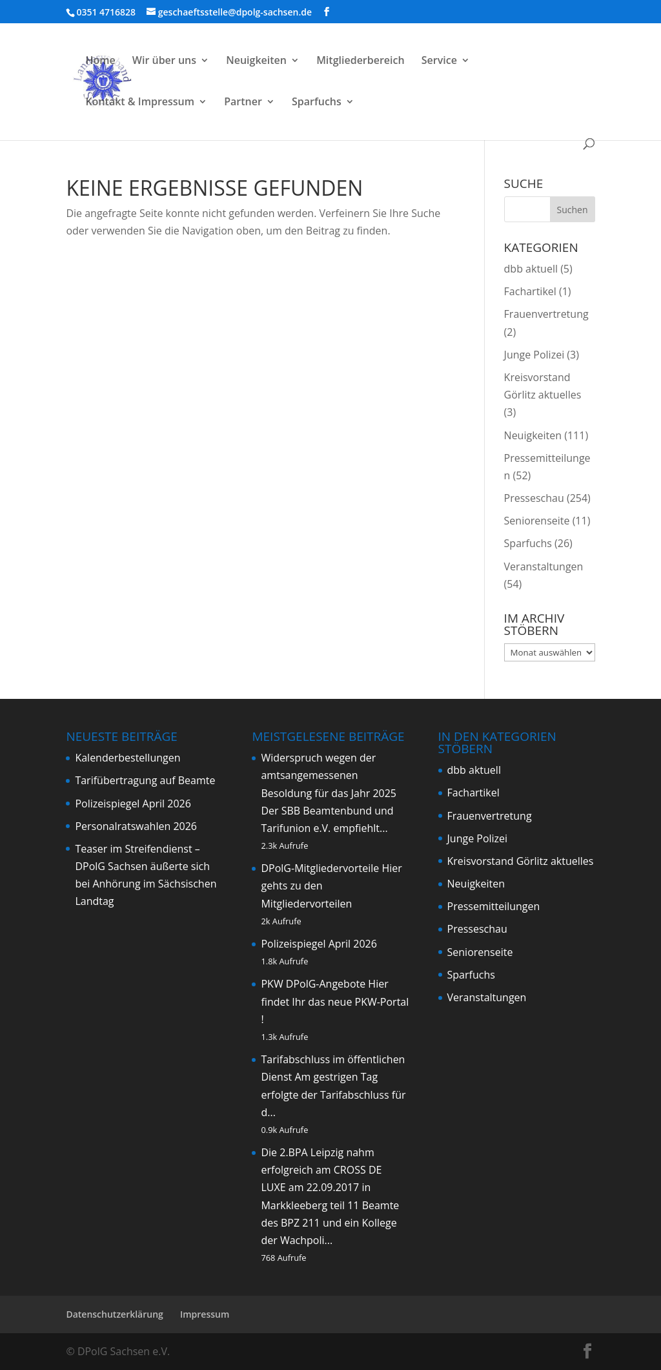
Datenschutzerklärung (114, 1314)
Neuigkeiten (256, 61)
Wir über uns (164, 61)
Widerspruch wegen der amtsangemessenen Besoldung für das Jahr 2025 (328, 775)
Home (100, 61)
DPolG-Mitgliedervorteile (320, 868)
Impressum (204, 1314)
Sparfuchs (316, 103)
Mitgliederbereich (360, 61)
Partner (243, 103)
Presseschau (534, 498)
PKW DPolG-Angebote (313, 984)
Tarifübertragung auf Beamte (145, 780)
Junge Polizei (534, 355)
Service (439, 61)
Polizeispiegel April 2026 (132, 803)
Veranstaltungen (544, 566)
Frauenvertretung (546, 314)
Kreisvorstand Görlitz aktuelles (520, 861)
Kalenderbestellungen (127, 758)
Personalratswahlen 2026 (136, 826)
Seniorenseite (537, 521)
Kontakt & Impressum (139, 103)
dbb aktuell (531, 269)
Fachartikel (530, 291)
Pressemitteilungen (493, 906)
